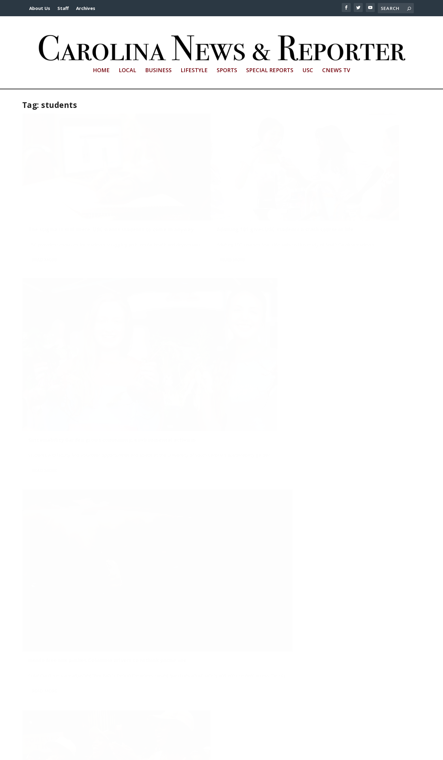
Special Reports (269, 71)
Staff (63, 8)
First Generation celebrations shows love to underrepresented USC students (350, 647)
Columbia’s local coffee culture (68, 638)
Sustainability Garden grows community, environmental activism (346, 200)
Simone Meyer (311, 211)
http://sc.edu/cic (177, 751)
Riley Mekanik (44, 211)
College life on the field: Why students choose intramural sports (343, 351)
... (382, 725)
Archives (85, 8)
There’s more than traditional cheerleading (217, 342)
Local (127, 71)
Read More (44, 239)
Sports (227, 71)
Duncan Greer (45, 356)
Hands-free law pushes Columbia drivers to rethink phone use (83, 345)
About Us (39, 8)
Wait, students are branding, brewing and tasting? (348, 502)
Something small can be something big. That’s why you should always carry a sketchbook (212, 488)
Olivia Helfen (44, 646)
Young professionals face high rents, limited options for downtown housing (210, 630)
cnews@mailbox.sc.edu (288, 751)
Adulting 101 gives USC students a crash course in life (212, 200)
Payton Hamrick (46, 507)
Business (158, 71)
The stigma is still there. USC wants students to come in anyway (74, 200)
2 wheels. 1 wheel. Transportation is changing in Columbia (74, 496)
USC (307, 71)
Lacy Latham (176, 211)
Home (101, 71)
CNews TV (336, 71)
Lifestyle (194, 71)
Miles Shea (175, 640)
